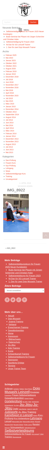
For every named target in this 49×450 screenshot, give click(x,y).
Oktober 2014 (11, 112)
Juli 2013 (9, 147)
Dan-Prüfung (11, 160)
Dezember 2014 (12, 109)
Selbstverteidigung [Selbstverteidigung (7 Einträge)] (19, 431)
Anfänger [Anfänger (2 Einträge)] (9, 389)
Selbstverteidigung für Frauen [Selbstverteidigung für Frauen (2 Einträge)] (18, 434)
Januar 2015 (11, 106)
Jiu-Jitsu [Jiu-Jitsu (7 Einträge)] (26, 405)
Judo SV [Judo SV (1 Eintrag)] (34, 409)
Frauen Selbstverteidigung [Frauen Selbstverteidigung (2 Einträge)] (24, 395)
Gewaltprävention (16, 330)
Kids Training (14, 348)
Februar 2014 (11, 134)
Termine (11, 366)
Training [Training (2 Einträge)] (8, 437)
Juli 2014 (9, 120)
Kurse (10, 351)
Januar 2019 (11, 74)
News (8, 171)
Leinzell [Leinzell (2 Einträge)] (8, 421)
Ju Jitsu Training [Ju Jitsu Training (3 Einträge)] (27, 412)
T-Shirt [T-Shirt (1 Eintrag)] (41, 434)
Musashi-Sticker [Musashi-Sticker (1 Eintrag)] (18, 424)
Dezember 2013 (12, 139)
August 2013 (11, 144)
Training (9, 176)
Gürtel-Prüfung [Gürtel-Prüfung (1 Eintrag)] (28, 398)
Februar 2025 (11, 55)
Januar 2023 (11, 60)
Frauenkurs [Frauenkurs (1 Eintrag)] (8, 395)
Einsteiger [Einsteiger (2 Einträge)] (34, 392)
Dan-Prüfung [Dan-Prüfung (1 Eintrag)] (28, 389)
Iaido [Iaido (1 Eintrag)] (29, 401)
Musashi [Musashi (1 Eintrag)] (37, 421)
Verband (12, 324)
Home (10, 333)
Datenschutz (14, 342)
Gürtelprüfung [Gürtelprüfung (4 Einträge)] (13, 401)
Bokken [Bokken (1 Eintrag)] (21, 389)
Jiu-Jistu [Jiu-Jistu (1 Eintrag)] (16, 405)
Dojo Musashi (14, 319)
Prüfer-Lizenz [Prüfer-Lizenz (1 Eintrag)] (28, 424)
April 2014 (10, 128)
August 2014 (11, 117)
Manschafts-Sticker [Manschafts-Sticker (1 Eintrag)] (29, 421)
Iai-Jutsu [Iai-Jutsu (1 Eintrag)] (25, 401)
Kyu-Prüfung (11, 166)
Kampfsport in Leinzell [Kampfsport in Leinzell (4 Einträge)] (19, 415)
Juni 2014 (9, 123)
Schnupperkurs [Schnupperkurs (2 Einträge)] (17, 427)
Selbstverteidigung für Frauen (21, 357)
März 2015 (10, 104)
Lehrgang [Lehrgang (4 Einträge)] (36, 418)
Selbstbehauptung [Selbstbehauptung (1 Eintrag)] (30, 427)
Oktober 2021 (11, 66)
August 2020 (11, 69)
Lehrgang (9, 168)
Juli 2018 (9, 79)
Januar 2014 (11, 136)
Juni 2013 (9, 150)
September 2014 (12, 114)
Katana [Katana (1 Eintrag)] (35, 415)
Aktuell (11, 316)
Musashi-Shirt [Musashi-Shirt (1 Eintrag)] (9, 424)
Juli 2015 (9, 98)
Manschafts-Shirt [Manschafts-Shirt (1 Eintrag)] (17, 421)
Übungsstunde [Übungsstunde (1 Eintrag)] (16, 437)
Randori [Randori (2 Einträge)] (36, 424)
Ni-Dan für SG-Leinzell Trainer (18, 45)
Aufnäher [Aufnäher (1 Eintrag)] (16, 389)
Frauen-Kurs (11, 163)
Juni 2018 (9, 82)
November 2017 (12, 85)
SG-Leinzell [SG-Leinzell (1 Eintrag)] (35, 434)
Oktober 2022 (11, 63)
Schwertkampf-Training (18, 354)
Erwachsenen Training (18, 327)
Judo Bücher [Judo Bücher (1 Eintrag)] (23, 409)
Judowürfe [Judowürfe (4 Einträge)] (11, 411)
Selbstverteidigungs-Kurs (16, 174)
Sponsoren (13, 360)
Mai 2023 (9, 58)
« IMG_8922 (10, 248)
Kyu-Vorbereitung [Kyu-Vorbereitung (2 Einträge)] (22, 418)
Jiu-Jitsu (12, 345)
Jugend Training (16, 322)
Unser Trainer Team (17, 369)
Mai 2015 (9, 101)
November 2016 (12, 87)
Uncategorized (11, 179)
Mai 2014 (9, 125)
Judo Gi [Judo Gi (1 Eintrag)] (29, 409)
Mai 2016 (9, 90)
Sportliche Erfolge (16, 363)
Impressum (13, 336)
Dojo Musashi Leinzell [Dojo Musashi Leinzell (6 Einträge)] (22, 390)
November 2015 (12, 96)
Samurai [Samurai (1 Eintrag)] (7, 427)
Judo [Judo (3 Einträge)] (15, 408)
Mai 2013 (9, 152)
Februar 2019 (11, 71)
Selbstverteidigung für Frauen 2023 (20, 42)
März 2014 (10, 131)
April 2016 (10, 93)
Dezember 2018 (12, 77)
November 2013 (12, 141)
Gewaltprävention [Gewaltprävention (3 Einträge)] (14, 398)
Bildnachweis (15, 339)
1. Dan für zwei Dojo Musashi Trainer (21, 47)
